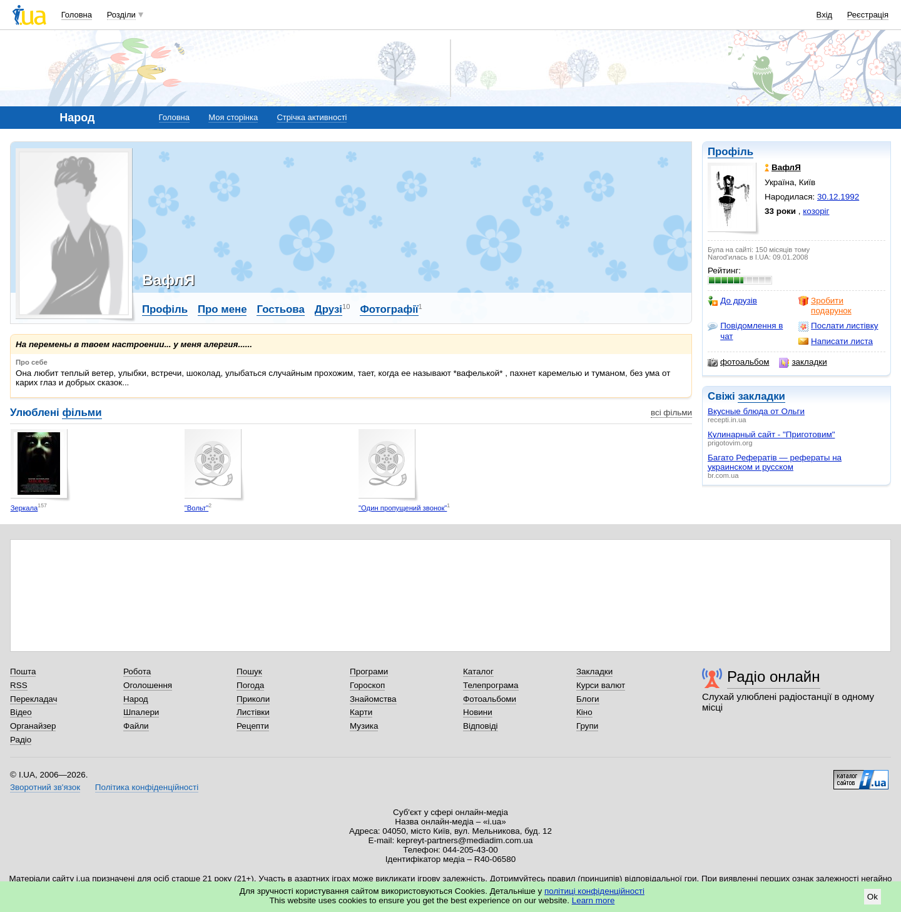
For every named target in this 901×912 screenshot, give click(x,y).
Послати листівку (838, 326)
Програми (369, 671)
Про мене (222, 309)
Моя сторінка (233, 117)
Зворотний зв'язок (45, 787)
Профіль (730, 152)
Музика (364, 726)
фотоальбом (738, 362)
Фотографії (389, 309)
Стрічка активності (312, 117)
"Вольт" (196, 508)
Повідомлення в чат (745, 330)
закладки (803, 362)
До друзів (732, 301)
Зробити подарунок (825, 305)
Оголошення (147, 685)
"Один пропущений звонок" (403, 508)
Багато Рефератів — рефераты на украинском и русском (775, 462)
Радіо (20, 739)
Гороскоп (367, 685)
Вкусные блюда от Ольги (756, 411)
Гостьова (280, 309)
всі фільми (671, 412)
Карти (361, 712)
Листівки (253, 712)
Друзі (328, 309)
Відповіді (480, 726)
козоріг (816, 211)
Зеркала (24, 508)
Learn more (593, 900)
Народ (135, 699)
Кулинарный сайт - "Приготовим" (771, 434)
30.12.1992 (838, 196)
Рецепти (253, 726)
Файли (136, 726)
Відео (21, 712)
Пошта (23, 671)
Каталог (478, 671)
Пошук (249, 671)
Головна (76, 14)
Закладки (594, 671)
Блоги (587, 699)
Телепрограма (491, 685)
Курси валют (600, 685)
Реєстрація (867, 14)
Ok (872, 896)
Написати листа (835, 342)
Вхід (825, 14)
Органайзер (33, 726)
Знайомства (373, 699)
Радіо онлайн (773, 676)
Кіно (584, 712)
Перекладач (33, 699)
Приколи (253, 699)
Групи (587, 726)
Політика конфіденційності (146, 787)
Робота (137, 671)
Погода (250, 685)
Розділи (121, 14)
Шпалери (141, 712)
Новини (477, 712)
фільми (81, 412)
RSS (19, 685)
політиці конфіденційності (594, 891)
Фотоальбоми (489, 699)
